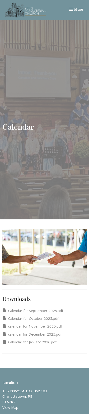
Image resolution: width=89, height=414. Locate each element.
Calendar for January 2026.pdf (29, 341)
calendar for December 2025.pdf (31, 334)
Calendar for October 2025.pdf (30, 318)
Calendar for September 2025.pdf (32, 310)
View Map (10, 407)
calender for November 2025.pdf (32, 326)
